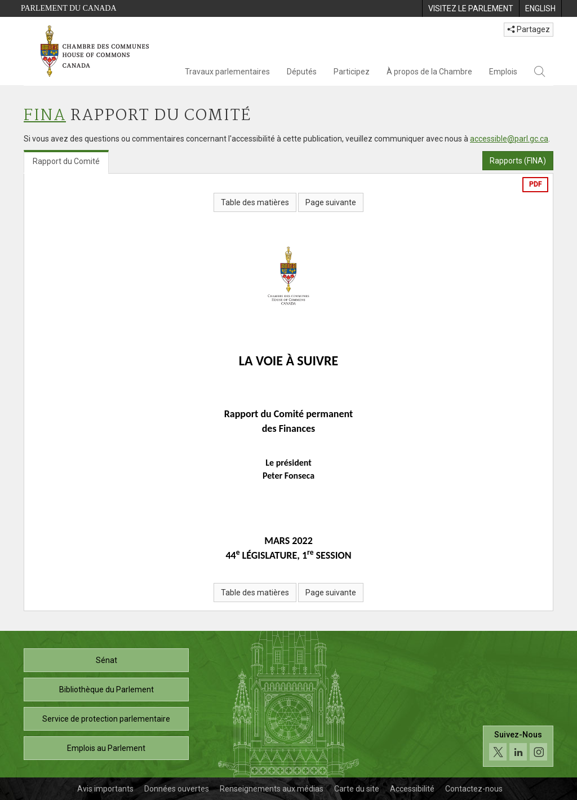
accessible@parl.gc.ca (509, 138)
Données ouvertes (176, 788)
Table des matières (255, 202)
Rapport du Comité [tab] (66, 161)
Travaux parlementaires (227, 71)
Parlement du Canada (69, 8)
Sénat (106, 660)
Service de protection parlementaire (106, 718)
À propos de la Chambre (429, 71)
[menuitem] (470, 8)
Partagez (528, 29)
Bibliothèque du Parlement (106, 689)
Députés (302, 71)
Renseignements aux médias (271, 788)
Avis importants (105, 788)
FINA (45, 116)
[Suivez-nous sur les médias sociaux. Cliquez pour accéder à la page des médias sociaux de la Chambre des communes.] (518, 746)
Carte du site (356, 788)
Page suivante (330, 202)
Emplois (503, 71)
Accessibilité (412, 788)
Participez (352, 71)
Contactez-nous (474, 788)
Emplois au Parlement (106, 748)
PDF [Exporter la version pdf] (535, 184)
